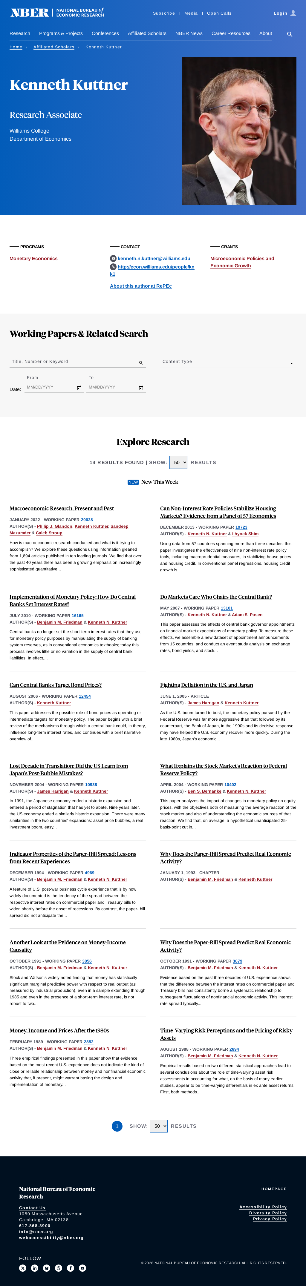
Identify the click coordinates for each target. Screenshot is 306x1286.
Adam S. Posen (247, 614)
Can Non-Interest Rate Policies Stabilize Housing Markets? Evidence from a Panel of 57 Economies (218, 511)
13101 (227, 608)
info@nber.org (36, 1231)
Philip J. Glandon (54, 526)
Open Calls (219, 13)
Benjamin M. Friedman (59, 622)
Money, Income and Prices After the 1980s (59, 1030)
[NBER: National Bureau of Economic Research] (62, 15)
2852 (89, 1041)
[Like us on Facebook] (70, 1268)
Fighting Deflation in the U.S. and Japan (206, 684)
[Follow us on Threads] (58, 1268)
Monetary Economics (34, 258)
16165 (78, 615)
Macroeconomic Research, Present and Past (62, 508)
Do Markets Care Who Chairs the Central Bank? (216, 596)
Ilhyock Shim (245, 533)
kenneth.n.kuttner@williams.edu (154, 258)
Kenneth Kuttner (91, 526)
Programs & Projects (61, 33)
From (38, 377)
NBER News (189, 33)
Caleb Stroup (49, 532)
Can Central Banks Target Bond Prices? (56, 684)
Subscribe (164, 13)
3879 (237, 961)
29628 (87, 519)
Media (191, 13)
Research (20, 33)
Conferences (105, 33)
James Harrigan (203, 702)
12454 (85, 696)
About (265, 33)
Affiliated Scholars (147, 33)
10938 (91, 784)
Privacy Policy (270, 1218)
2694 (234, 1049)
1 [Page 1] (117, 1126)
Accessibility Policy (263, 1206)
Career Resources (231, 33)
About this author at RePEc (141, 285)
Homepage (274, 1189)
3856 (87, 961)
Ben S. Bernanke (204, 791)
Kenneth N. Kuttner (207, 533)
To (96, 377)
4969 (89, 872)
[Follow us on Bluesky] (46, 1268)
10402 (230, 784)
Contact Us (32, 1207)
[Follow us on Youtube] (82, 1268)
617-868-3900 (35, 1225)
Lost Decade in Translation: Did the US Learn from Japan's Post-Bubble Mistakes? (69, 769)
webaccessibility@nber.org (51, 1237)
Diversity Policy (268, 1212)
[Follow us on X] (22, 1268)
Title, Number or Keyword (40, 361)
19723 (241, 527)
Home (16, 46)
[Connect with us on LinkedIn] (34, 1268)
